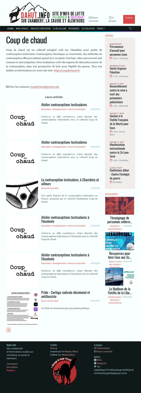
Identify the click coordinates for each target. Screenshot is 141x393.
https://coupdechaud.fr (66, 70)
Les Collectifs (88, 28)
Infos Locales (22, 28)
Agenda (10, 28)
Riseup (53, 348)
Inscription (12, 367)
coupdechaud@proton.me (44, 86)
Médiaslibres (68, 354)
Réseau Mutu (71, 351)
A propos (112, 19)
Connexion (12, 363)
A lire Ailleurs (60, 28)
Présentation (103, 348)
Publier (129, 17)
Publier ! (11, 370)
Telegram (101, 363)
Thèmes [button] (100, 28)
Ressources (74, 28)
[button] (131, 28)
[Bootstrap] (11, 345)
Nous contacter (94, 19)
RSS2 (99, 359)
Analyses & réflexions (41, 28)
